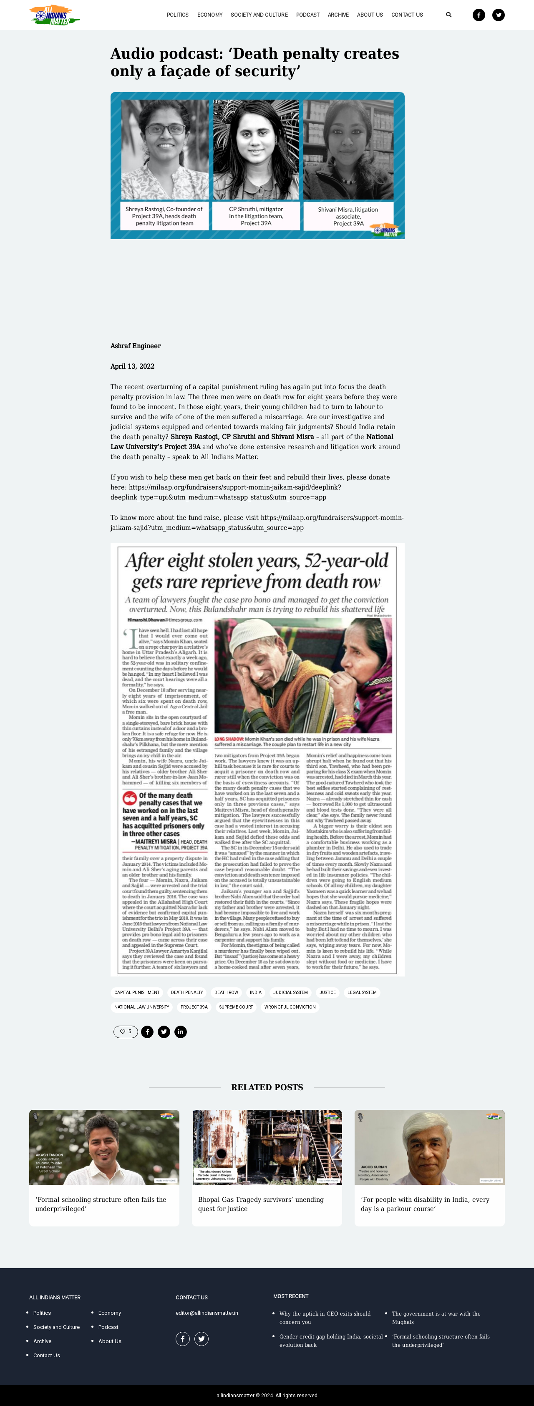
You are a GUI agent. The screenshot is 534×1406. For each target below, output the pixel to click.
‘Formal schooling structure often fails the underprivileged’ (100, 1204)
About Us (370, 15)
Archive (338, 15)
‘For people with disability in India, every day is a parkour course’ (425, 1204)
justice (328, 992)
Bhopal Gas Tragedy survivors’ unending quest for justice (261, 1204)
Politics (178, 15)
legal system (362, 992)
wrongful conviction (290, 1007)
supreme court (236, 1007)
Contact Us (407, 15)
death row (226, 992)
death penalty (187, 992)
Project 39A (194, 1007)
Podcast (308, 15)
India (256, 992)
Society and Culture (259, 15)
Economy (209, 15)
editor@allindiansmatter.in (207, 1313)
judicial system (290, 992)
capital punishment (136, 992)
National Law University (141, 1007)
